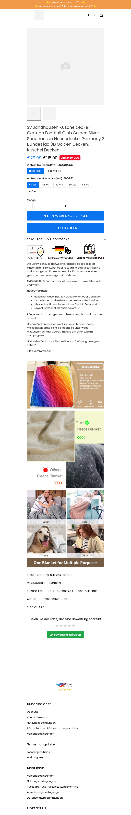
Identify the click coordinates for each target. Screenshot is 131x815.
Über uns (32, 653)
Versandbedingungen (40, 675)
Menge (31, 200)
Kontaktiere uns (37, 658)
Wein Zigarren (35, 699)
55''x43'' (46, 184)
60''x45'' (60, 184)
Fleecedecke (65, 165)
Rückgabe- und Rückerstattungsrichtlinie (52, 669)
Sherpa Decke (54, 171)
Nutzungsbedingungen (41, 664)
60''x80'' (33, 191)
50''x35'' (68, 178)
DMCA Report (65, 799)
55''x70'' (86, 184)
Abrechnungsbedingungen (43, 733)
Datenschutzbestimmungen (45, 739)
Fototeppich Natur (38, 693)
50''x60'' (73, 184)
